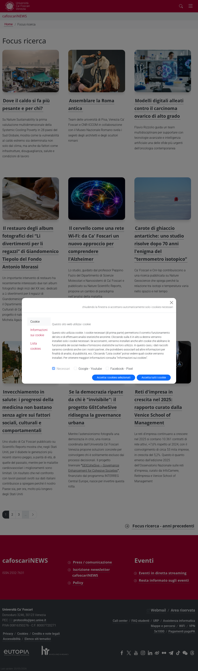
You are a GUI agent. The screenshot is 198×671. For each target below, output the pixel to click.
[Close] (171, 303)
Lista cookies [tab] (35, 346)
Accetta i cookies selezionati (113, 377)
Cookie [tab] (35, 321)
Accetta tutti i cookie (154, 377)
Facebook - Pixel (121, 369)
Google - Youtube (90, 369)
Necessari (63, 369)
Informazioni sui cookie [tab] (39, 332)
